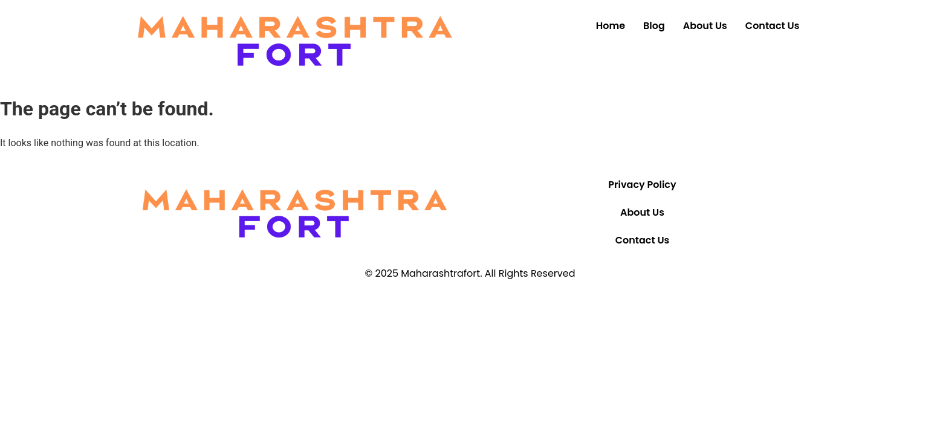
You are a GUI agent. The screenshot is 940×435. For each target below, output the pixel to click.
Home (610, 26)
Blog (654, 26)
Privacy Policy (642, 185)
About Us (705, 26)
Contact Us (772, 26)
